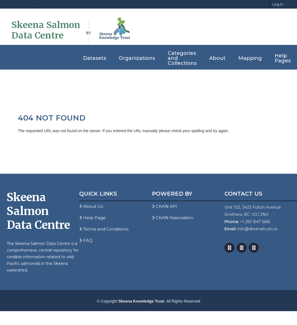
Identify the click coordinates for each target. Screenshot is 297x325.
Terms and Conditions (103, 229)
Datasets (94, 58)
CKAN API (164, 206)
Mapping (250, 58)
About (217, 58)
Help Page (92, 217)
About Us (91, 206)
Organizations (137, 58)
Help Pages (283, 58)
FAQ (85, 240)
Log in (277, 4)
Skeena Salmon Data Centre (45, 30)
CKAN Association (172, 217)
